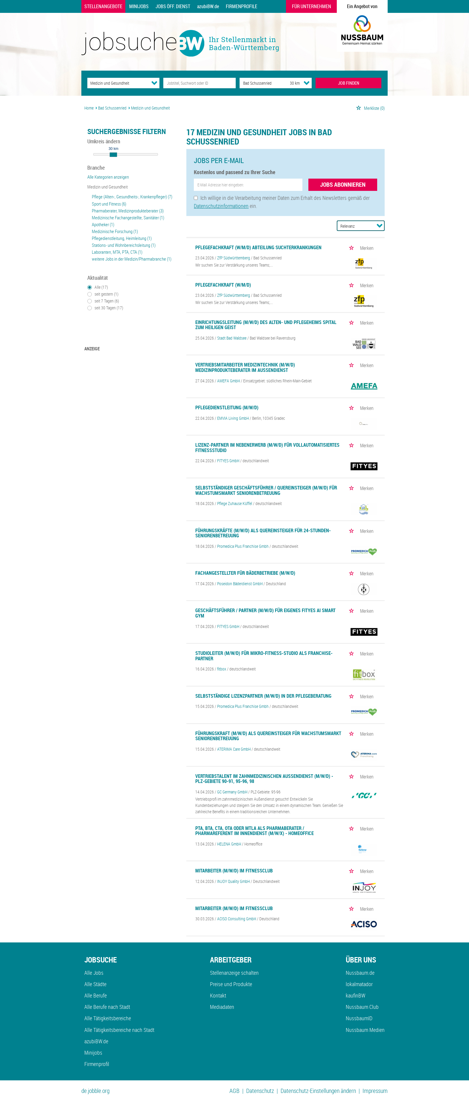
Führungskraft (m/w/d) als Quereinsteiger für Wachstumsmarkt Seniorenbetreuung (268, 736)
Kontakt (218, 995)
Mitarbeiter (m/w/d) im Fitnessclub (234, 870)
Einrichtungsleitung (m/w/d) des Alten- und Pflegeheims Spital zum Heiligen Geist (265, 325)
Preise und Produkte (231, 984)
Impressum (375, 1091)
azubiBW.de (208, 6)
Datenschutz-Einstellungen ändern (318, 1091)
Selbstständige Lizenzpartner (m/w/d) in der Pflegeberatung (263, 696)
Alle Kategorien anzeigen (108, 177)
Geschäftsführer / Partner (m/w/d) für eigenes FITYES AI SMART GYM (265, 613)
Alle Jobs (93, 972)
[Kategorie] (117, 83)
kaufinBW (355, 995)
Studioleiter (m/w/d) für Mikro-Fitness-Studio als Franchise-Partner (264, 656)
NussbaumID (359, 1018)
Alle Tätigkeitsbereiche (107, 1018)
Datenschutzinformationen (221, 205)
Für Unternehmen (311, 6)
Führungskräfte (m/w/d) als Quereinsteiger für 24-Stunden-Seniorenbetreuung (263, 533)
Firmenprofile (241, 6)
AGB (234, 1091)
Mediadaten (222, 1006)
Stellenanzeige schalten (234, 972)
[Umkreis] (289, 83)
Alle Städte (95, 984)
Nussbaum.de (360, 972)
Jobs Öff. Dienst (173, 6)
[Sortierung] (354, 226)
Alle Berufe (95, 995)
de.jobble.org (95, 1091)
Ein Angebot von (362, 6)
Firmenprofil (96, 1063)
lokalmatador (359, 984)
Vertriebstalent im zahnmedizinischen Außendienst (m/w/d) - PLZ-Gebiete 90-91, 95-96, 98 (264, 779)
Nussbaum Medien (365, 1029)
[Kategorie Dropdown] (154, 82)
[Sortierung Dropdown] (379, 225)
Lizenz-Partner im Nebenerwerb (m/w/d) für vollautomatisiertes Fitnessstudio (267, 448)
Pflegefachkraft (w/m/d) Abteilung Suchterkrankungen (258, 247)
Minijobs (139, 6)
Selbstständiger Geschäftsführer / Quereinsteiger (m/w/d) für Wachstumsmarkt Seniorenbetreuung (266, 490)
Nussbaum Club (362, 1006)
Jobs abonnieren (343, 184)
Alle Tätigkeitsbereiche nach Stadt (119, 1029)
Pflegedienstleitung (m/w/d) (226, 407)
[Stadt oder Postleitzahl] (259, 83)
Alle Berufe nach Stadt (107, 1006)
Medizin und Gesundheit (107, 187)
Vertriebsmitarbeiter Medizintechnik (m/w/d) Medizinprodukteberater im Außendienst (245, 367)
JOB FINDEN (348, 83)
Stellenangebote (103, 6)
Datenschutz (260, 1091)
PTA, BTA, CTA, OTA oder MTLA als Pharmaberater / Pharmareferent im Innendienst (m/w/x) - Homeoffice (254, 831)
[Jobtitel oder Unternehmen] (199, 83)
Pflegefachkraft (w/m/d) (223, 285)
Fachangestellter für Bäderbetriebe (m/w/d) (245, 573)
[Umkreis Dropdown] (306, 83)
